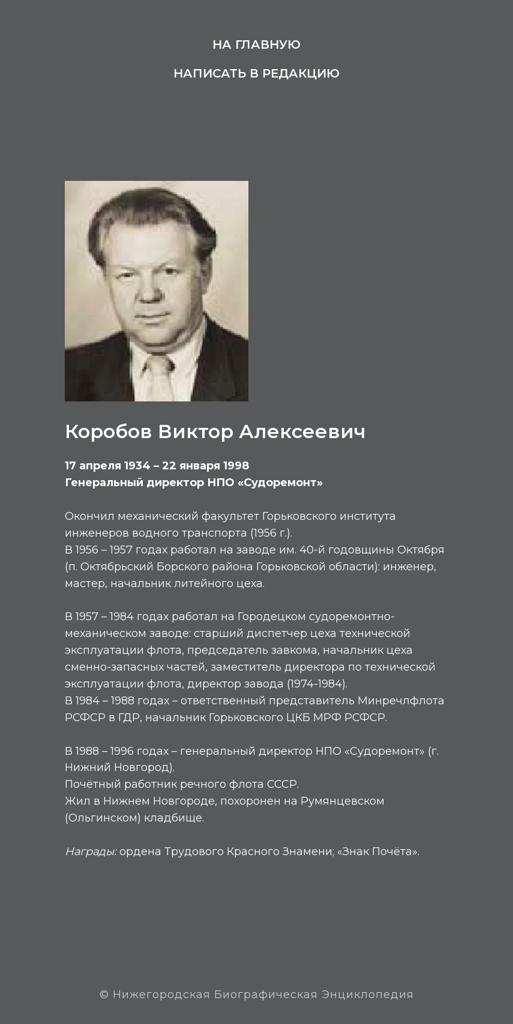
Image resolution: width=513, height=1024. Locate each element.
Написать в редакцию (256, 73)
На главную (256, 44)
